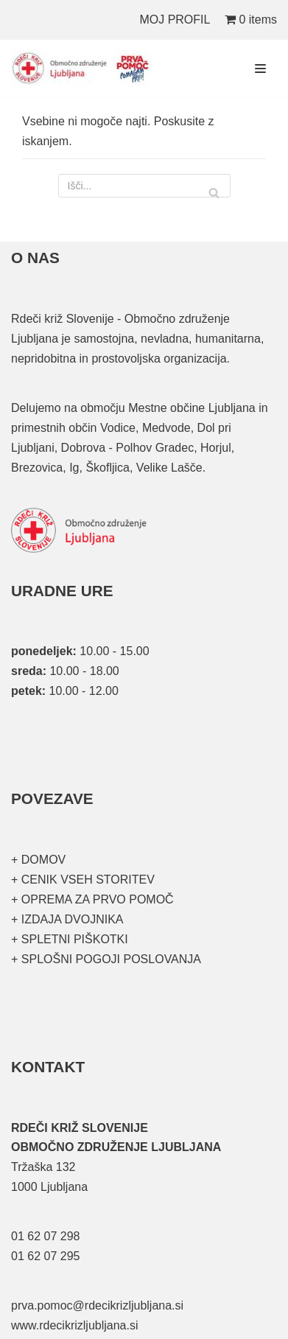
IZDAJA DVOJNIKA (70, 919)
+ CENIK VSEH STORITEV (83, 879)
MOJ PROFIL (174, 19)
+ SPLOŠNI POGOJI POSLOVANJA (106, 959)
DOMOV (43, 859)
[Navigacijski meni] (260, 68)
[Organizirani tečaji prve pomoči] (84, 68)
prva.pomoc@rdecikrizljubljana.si (97, 1305)
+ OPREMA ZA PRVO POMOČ (92, 899)
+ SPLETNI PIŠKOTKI (69, 939)
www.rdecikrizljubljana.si (74, 1325)
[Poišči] (144, 185)
